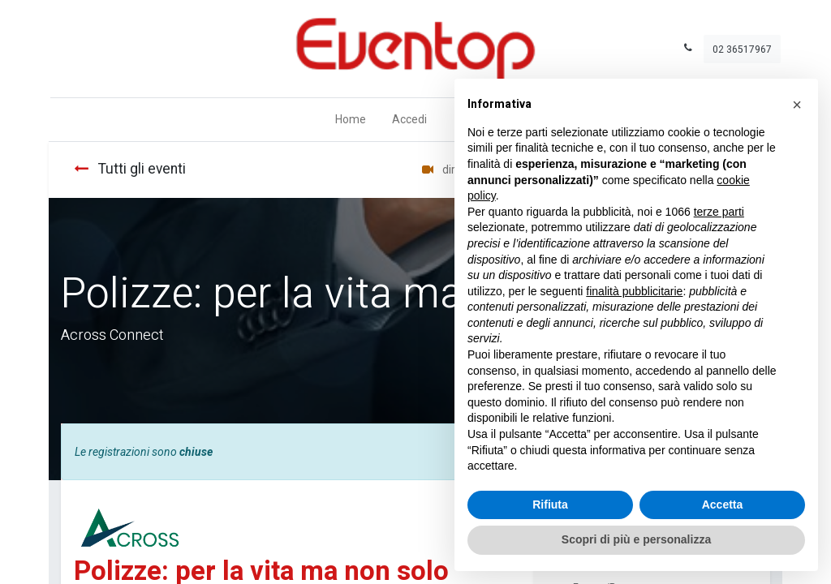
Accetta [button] (722, 504)
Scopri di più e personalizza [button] (636, 539)
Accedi (409, 119)
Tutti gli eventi (130, 169)
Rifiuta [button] (550, 504)
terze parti (719, 211)
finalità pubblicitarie (634, 291)
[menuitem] (350, 120)
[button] (797, 105)
